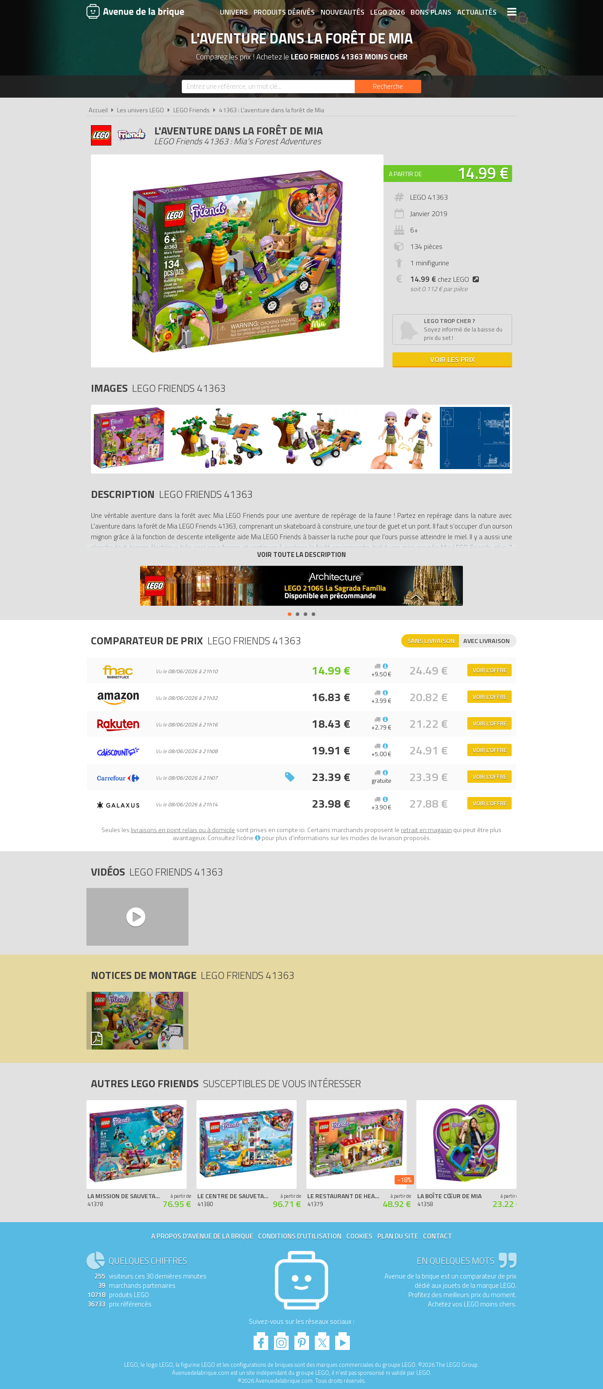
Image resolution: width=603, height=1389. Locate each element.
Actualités (477, 12)
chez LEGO (446, 279)
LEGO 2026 (387, 12)
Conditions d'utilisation (299, 1236)
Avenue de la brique (135, 11)
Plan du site (397, 1236)
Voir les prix (452, 359)
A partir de (405, 173)
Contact (437, 1236)
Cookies (359, 1236)
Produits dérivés (284, 12)
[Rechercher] (388, 86)
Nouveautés (342, 12)
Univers (234, 12)
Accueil (98, 110)
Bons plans (431, 12)
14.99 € (483, 173)
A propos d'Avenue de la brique (202, 1236)
